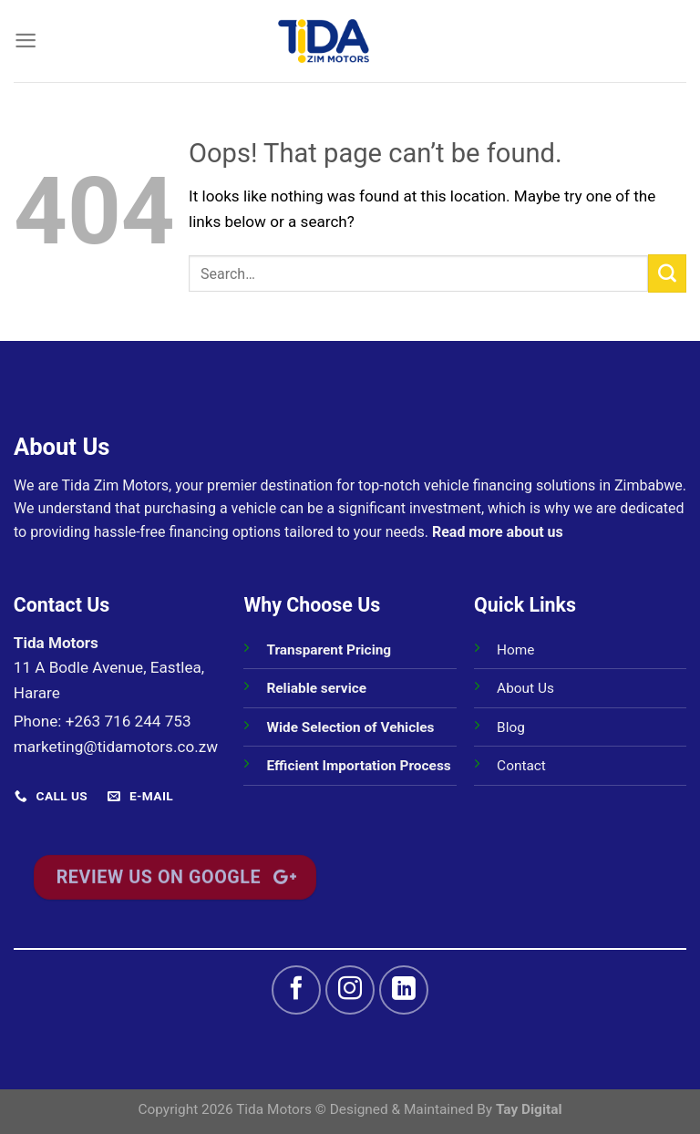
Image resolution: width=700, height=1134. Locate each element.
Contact (521, 766)
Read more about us (497, 532)
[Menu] (25, 40)
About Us (525, 688)
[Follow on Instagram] (350, 990)
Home (515, 650)
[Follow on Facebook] (296, 990)
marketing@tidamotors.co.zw (116, 746)
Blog (511, 727)
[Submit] (667, 273)
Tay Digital (529, 1109)
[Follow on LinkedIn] (403, 990)
